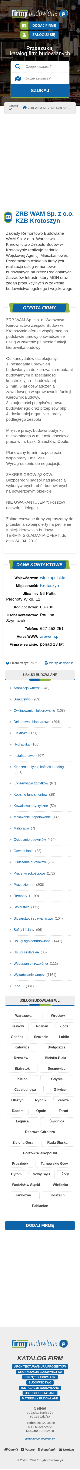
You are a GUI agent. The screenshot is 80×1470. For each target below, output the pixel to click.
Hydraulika (22, 744)
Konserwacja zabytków (31, 783)
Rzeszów (58, 1058)
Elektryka (21, 733)
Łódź (64, 1026)
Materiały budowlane (40, 1399)
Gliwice (17, 1100)
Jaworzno (23, 1196)
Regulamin (49, 1450)
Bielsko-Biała (24, 1069)
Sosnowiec (25, 1079)
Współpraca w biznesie (40, 1440)
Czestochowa (55, 1090)
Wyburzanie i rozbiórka (31, 963)
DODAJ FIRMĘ (40, 1226)
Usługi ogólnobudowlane (32, 941)
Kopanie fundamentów (30, 794)
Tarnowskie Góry (54, 1164)
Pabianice (40, 1207)
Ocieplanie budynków (30, 839)
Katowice (56, 1047)
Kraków (18, 1026)
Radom (40, 1111)
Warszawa (23, 1015)
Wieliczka (60, 1185)
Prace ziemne (24, 884)
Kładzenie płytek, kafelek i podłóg (39, 767)
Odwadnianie (23, 851)
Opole (63, 1111)
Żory (65, 1175)
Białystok (58, 1069)
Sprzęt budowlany (40, 1378)
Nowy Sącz (42, 1175)
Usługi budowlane (40, 1394)
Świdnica (61, 1122)
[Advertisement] (40, 162)
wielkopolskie (52, 577)
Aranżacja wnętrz (27, 688)
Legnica (37, 1122)
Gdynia (20, 1090)
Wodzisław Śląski (26, 1185)
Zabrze (17, 1111)
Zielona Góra (23, 1143)
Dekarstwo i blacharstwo (32, 722)
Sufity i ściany (24, 930)
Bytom (16, 1175)
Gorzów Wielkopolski (40, 1154)
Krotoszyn (49, 585)
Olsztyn (40, 1100)
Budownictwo (40, 1383)
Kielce (59, 1079)
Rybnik (63, 1100)
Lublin (21, 1047)
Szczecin (57, 1037)
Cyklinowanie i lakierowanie (34, 710)
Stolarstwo (22, 907)
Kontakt (68, 1450)
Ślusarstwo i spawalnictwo (33, 918)
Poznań (42, 1026)
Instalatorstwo (24, 755)
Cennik (13, 1450)
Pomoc (30, 1450)
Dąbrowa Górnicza (40, 1132)
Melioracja (21, 828)
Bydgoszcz (24, 1058)
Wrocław (58, 1015)
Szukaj (40, 90)
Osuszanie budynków (30, 862)
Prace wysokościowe (29, 873)
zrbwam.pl (49, 636)
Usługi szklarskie (26, 952)
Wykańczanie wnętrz (29, 975)
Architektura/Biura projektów (40, 1367)
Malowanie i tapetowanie (32, 817)
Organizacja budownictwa (40, 1373)
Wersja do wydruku (61, 663)
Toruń (15, 1122)
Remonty (20, 896)
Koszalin (58, 1196)
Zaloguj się (44, 34)
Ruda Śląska (57, 1143)
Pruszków (20, 1164)
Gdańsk (22, 1037)
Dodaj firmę (44, 25)
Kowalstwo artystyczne (31, 806)
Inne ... (19, 986)
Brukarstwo (22, 699)
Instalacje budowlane (40, 1388)
